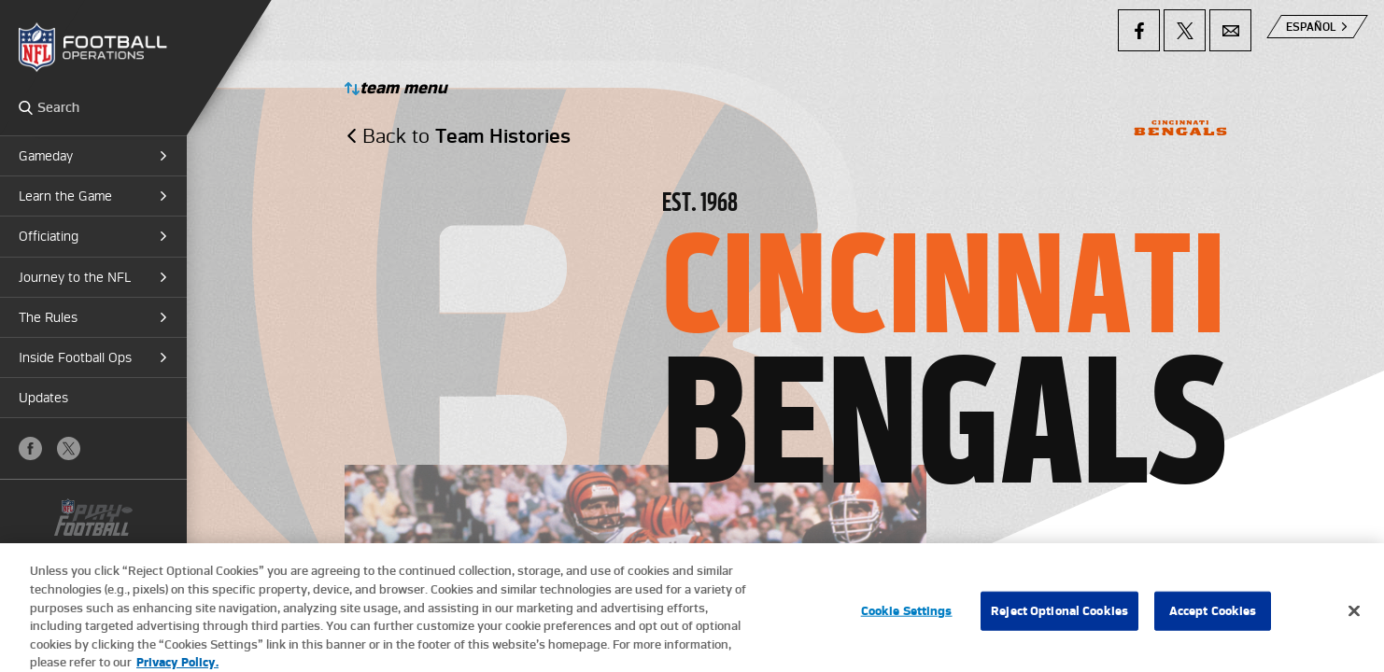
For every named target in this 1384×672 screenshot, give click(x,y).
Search (26, 107)
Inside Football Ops (75, 357)
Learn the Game (65, 196)
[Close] (1354, 618)
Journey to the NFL (75, 277)
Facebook (30, 448)
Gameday (46, 155)
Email (1230, 30)
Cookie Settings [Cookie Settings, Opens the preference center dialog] (907, 618)
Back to (466, 136)
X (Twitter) (68, 448)
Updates (43, 397)
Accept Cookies (1213, 618)
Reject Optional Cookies (1059, 618)
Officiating (48, 236)
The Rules (48, 317)
